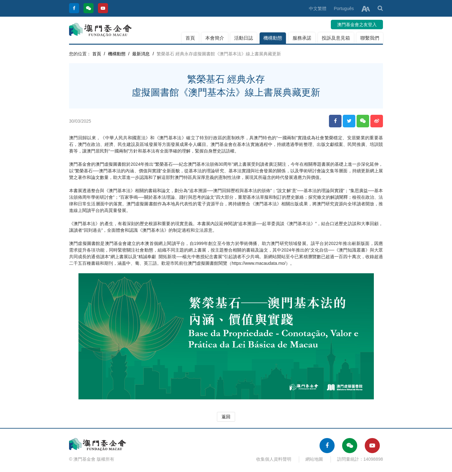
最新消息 (141, 53)
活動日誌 (243, 38)
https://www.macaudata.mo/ (259, 263)
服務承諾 (302, 38)
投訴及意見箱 (336, 38)
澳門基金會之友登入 (357, 24)
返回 (226, 416)
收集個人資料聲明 (273, 459)
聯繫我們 (369, 38)
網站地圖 (314, 459)
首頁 (190, 38)
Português (344, 8)
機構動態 (272, 38)
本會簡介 (214, 38)
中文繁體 (317, 8)
